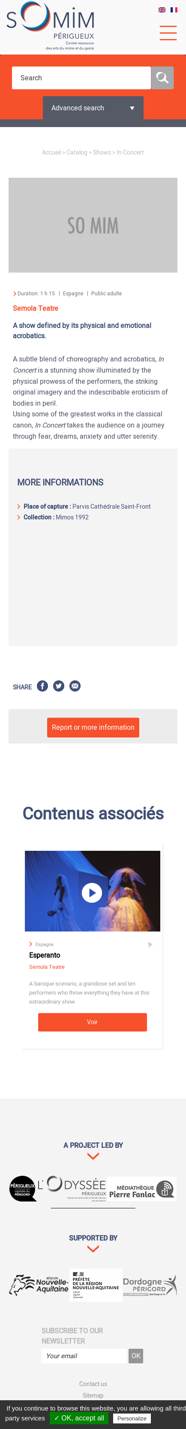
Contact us (93, 1384)
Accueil (51, 152)
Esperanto (44, 955)
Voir (92, 1022)
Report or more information (93, 727)
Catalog (76, 152)
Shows (102, 152)
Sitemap (93, 1396)
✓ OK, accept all (79, 1418)
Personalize (132, 1418)
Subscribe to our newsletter (72, 1336)
